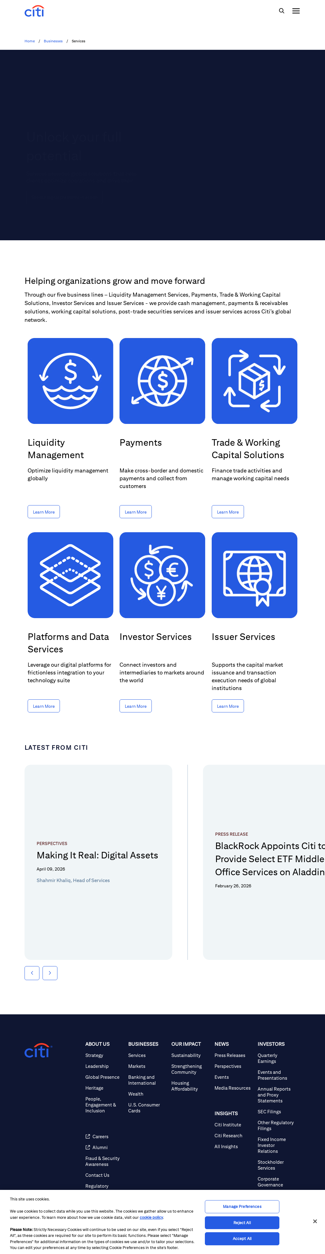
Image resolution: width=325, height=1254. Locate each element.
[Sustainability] (190, 1055)
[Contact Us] (104, 1175)
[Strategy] (104, 1055)
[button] (32, 973)
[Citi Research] (233, 1136)
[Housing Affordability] (190, 1086)
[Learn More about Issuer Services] (228, 705)
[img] (281, 11)
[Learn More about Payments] (136, 511)
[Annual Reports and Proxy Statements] (277, 1095)
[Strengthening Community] (190, 1069)
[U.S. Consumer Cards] (147, 1108)
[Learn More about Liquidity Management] (44, 511)
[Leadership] (104, 1066)
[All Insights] (233, 1146)
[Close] (315, 1221)
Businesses (53, 41)
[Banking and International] (147, 1080)
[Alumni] (104, 1147)
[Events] (233, 1077)
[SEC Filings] (277, 1112)
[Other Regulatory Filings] (277, 1125)
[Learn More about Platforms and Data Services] (44, 705)
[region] (162, 1222)
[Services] (147, 1055)
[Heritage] (104, 1088)
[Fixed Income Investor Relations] (277, 1145)
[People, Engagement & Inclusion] (104, 1105)
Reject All (242, 1222)
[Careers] (104, 1136)
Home (30, 41)
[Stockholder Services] (277, 1165)
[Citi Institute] (233, 1125)
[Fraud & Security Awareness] (104, 1161)
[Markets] (147, 1066)
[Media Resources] (233, 1088)
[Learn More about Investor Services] (136, 705)
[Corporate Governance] (277, 1182)
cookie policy (151, 1217)
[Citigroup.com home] (38, 1050)
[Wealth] (147, 1094)
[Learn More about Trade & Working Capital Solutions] (228, 511)
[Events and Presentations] (277, 1075)
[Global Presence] (104, 1077)
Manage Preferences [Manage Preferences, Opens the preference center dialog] (242, 1206)
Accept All (242, 1238)
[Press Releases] (233, 1055)
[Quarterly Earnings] (277, 1058)
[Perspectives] (233, 1066)
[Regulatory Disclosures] (104, 1189)
